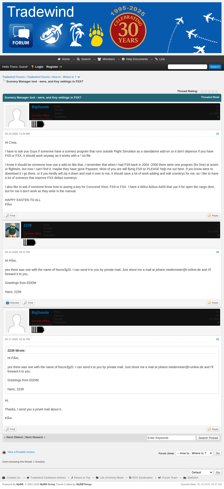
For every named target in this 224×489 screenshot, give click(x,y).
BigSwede (40, 107)
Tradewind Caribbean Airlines (48, 477)
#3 (217, 339)
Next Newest (34, 437)
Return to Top (82, 477)
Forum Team (169, 477)
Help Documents (137, 59)
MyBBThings (84, 484)
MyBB (19, 484)
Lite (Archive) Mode (112, 477)
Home (66, 59)
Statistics (193, 477)
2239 (28, 225)
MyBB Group (47, 484)
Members (108, 59)
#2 (217, 252)
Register (52, 66)
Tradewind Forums (13, 77)
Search (86, 59)
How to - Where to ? (64, 77)
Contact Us (13, 477)
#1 (217, 133)
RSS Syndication (142, 477)
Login (39, 66)
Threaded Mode (210, 97)
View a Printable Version (21, 452)
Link (162, 59)
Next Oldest (15, 437)
